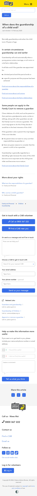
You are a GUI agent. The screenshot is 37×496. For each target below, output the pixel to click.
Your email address (9, 270)
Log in (8, 470)
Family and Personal (8, 204)
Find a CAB (7, 436)
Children (21, 204)
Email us (5, 441)
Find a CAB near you (18, 228)
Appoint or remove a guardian (13, 317)
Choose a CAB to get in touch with (14, 260)
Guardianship (6, 206)
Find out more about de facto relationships (17, 98)
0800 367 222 (11, 422)
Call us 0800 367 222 (18, 221)
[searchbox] (18, 10)
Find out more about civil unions (13, 93)
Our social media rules (10, 457)
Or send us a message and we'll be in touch (18, 237)
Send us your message (18, 290)
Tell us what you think (15, 379)
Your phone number (13, 280)
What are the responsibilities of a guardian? (17, 183)
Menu (28, 4)
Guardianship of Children (11, 311)
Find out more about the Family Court (15, 166)
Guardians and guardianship (12, 305)
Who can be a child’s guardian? (13, 193)
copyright (25, 486)
